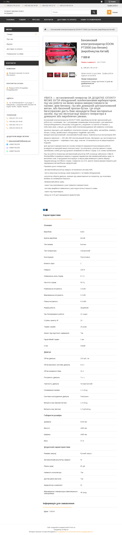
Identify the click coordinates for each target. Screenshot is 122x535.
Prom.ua (72, 527)
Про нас (36, 20)
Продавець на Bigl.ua (61, 529)
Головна (10, 20)
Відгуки (9, 44)
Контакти (48, 20)
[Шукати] (94, 12)
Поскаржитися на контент (65, 532)
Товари (22, 20)
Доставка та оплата (66, 20)
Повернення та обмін (15, 54)
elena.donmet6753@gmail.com (20, 141)
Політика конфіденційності (84, 532)
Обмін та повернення (91, 20)
